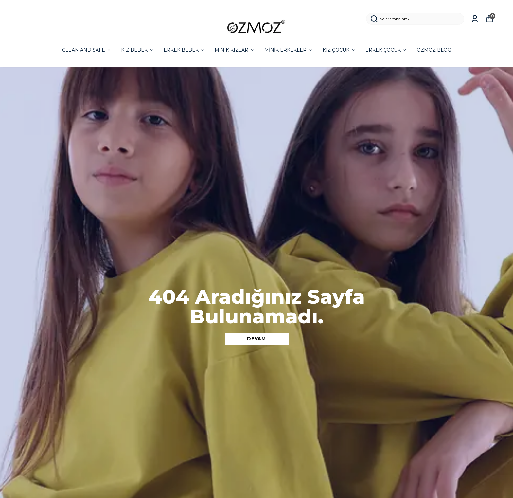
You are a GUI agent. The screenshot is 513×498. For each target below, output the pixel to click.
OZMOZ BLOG (434, 50)
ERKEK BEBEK (184, 50)
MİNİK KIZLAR (235, 50)
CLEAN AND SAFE (86, 50)
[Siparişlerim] (475, 19)
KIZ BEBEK (137, 50)
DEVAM (256, 339)
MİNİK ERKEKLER (288, 50)
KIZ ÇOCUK (339, 50)
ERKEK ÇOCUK (386, 50)
